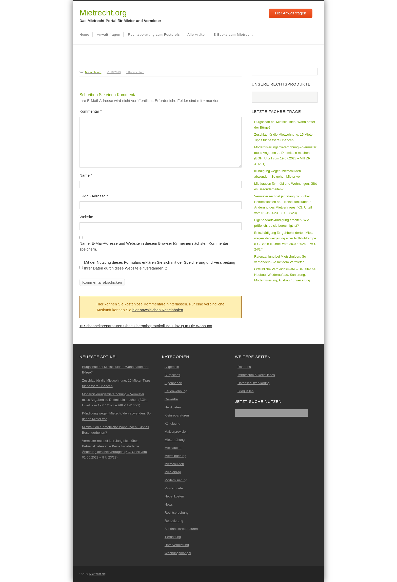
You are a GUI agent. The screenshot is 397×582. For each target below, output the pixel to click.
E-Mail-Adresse (94, 196)
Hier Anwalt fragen (290, 13)
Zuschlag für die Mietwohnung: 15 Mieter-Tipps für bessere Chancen (284, 137)
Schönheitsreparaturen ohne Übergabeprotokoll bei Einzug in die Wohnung (146, 326)
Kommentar (91, 111)
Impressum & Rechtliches (256, 375)
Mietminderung (175, 456)
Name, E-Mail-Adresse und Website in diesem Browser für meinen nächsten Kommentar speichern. (154, 246)
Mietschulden (174, 464)
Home (84, 34)
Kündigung (172, 423)
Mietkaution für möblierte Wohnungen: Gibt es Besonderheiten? (285, 186)
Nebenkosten (174, 496)
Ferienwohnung (176, 391)
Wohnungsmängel (178, 553)
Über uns (244, 367)
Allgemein (172, 367)
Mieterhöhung (175, 440)
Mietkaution (173, 448)
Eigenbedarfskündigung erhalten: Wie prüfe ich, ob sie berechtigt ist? (281, 222)
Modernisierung (176, 480)
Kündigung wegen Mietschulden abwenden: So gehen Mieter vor (277, 173)
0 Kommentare (135, 72)
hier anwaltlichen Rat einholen (157, 310)
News (169, 504)
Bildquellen (245, 391)
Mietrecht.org (103, 12)
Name (86, 175)
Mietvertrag (173, 472)
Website (86, 217)
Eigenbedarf (173, 383)
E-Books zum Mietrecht (233, 34)
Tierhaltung (173, 537)
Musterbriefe (174, 488)
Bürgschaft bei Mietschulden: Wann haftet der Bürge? (284, 124)
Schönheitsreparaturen (181, 529)
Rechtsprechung (177, 512)
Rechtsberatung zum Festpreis (154, 34)
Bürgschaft (172, 375)
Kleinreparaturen (177, 415)
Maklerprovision (176, 431)
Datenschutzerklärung (253, 383)
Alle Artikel (196, 34)
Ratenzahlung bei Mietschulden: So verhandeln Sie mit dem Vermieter (280, 259)
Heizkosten (173, 407)
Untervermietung (177, 545)
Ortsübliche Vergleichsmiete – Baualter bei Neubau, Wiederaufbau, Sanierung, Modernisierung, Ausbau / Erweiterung (285, 274)
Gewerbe (171, 399)
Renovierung (174, 521)
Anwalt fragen (109, 34)
